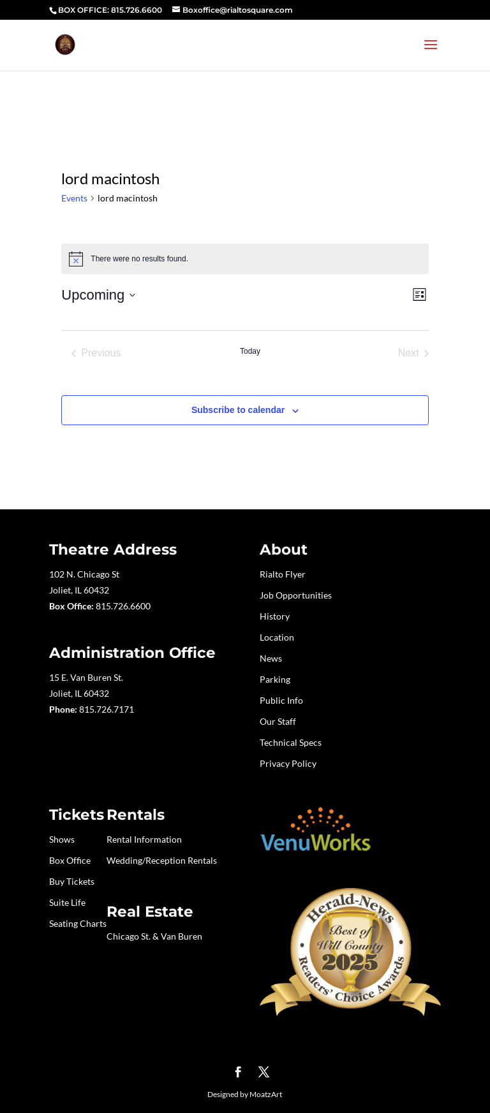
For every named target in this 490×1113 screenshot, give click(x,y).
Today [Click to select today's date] (250, 351)
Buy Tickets (71, 881)
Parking (275, 679)
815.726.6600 (123, 605)
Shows (62, 839)
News (271, 658)
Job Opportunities (296, 595)
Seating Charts (78, 923)
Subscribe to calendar (238, 410)
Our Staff (278, 721)
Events (74, 198)
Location (277, 637)
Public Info (281, 700)
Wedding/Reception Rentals (162, 860)
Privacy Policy (288, 763)
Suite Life (67, 902)
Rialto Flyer (283, 574)
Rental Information (144, 839)
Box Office (70, 860)
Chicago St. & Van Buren (154, 936)
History (275, 616)
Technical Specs (291, 742)
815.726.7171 (106, 709)
